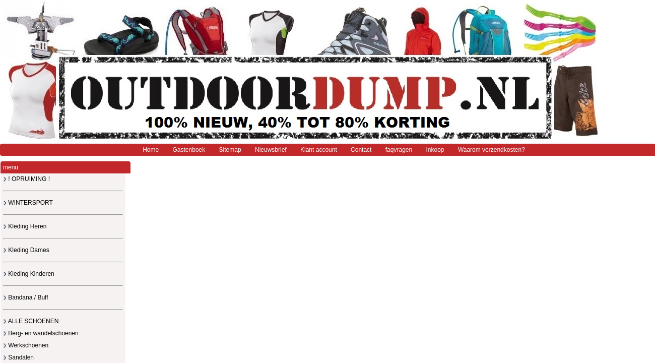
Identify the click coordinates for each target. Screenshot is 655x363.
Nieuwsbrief (271, 149)
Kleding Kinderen (28, 273)
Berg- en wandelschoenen (41, 333)
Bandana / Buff (25, 297)
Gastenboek (189, 149)
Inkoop (435, 149)
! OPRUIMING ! (26, 179)
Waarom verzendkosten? (491, 149)
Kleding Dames (26, 250)
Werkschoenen (25, 345)
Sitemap (230, 149)
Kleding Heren (24, 226)
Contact (361, 149)
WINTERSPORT (28, 202)
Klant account (318, 149)
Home (151, 149)
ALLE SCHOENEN (30, 321)
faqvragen (398, 149)
